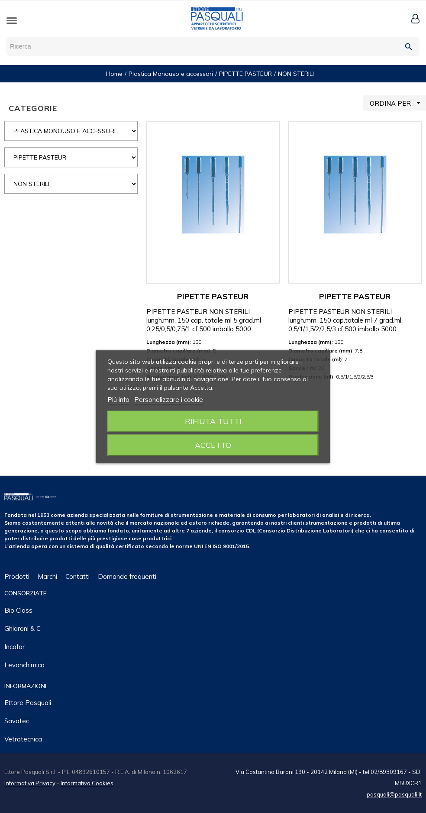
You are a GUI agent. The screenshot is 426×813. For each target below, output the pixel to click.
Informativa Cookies (87, 783)
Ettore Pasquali (27, 703)
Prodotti (16, 576)
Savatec (16, 721)
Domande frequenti (127, 576)
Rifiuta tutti (213, 421)
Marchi (47, 576)
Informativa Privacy (29, 783)
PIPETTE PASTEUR (212, 296)
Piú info (118, 399)
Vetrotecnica (23, 739)
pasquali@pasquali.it (394, 794)
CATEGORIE (33, 108)
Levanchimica (24, 665)
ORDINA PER (398, 103)
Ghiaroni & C (22, 628)
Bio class (18, 610)
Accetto (213, 445)
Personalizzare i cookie (168, 399)
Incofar (14, 647)
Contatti (77, 576)
